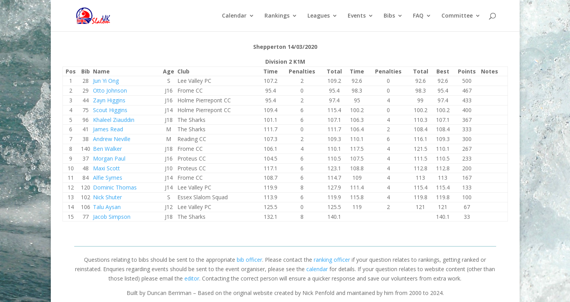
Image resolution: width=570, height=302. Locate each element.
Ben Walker (107, 148)
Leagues (318, 16)
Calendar (234, 16)
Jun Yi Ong (106, 80)
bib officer (249, 259)
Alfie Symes (107, 177)
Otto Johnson (110, 90)
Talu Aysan (107, 207)
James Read (108, 129)
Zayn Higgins (109, 100)
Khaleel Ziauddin (113, 119)
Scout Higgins (110, 110)
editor (191, 278)
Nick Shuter (107, 197)
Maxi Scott (106, 168)
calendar (317, 269)
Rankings (276, 16)
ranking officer (332, 259)
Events (357, 16)
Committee (457, 16)
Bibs (389, 16)
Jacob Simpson (111, 216)
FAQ (418, 16)
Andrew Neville (111, 139)
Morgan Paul (109, 158)
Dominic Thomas (115, 187)
